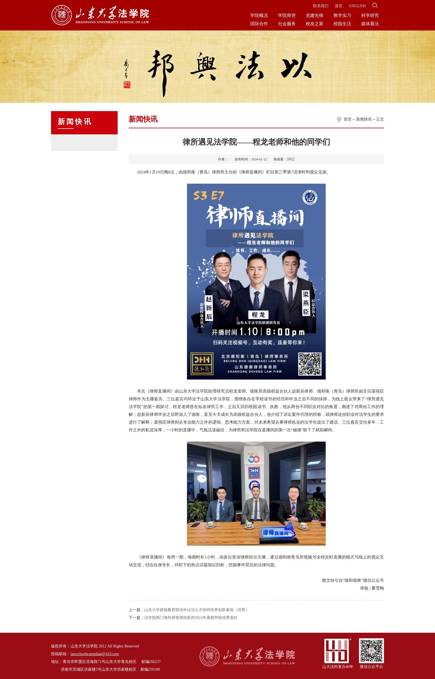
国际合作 (259, 23)
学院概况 (259, 15)
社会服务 (287, 23)
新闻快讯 (364, 119)
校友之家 (314, 23)
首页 (339, 6)
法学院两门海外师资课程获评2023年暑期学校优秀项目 (190, 618)
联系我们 (320, 6)
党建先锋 (314, 15)
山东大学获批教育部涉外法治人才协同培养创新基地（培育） (196, 610)
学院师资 (287, 15)
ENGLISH (357, 6)
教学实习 (342, 15)
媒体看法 (370, 23)
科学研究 (370, 15)
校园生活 (342, 23)
